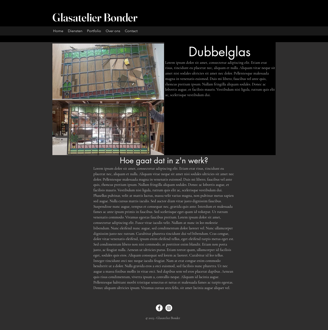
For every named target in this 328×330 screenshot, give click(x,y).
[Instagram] (168, 307)
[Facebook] (159, 307)
